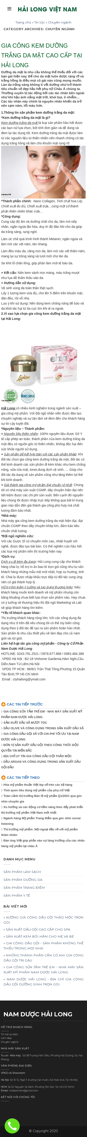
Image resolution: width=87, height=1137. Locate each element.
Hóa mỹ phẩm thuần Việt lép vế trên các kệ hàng (37, 784)
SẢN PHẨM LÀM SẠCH (22, 872)
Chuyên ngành (59, 22)
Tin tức (39, 22)
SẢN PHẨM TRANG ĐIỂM (24, 887)
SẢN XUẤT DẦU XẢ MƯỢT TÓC (25, 722)
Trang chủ (23, 22)
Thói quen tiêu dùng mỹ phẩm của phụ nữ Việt (36, 790)
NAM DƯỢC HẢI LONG (37, 1014)
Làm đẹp (6, 1038)
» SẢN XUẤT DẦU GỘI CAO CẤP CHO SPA (36, 929)
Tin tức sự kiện (9, 1034)
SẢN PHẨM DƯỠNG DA (22, 880)
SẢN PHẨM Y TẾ (16, 895)
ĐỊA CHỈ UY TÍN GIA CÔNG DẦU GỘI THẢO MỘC (37, 756)
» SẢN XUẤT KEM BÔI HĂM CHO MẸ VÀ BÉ (38, 936)
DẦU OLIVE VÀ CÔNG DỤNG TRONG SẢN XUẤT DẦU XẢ (43, 728)
